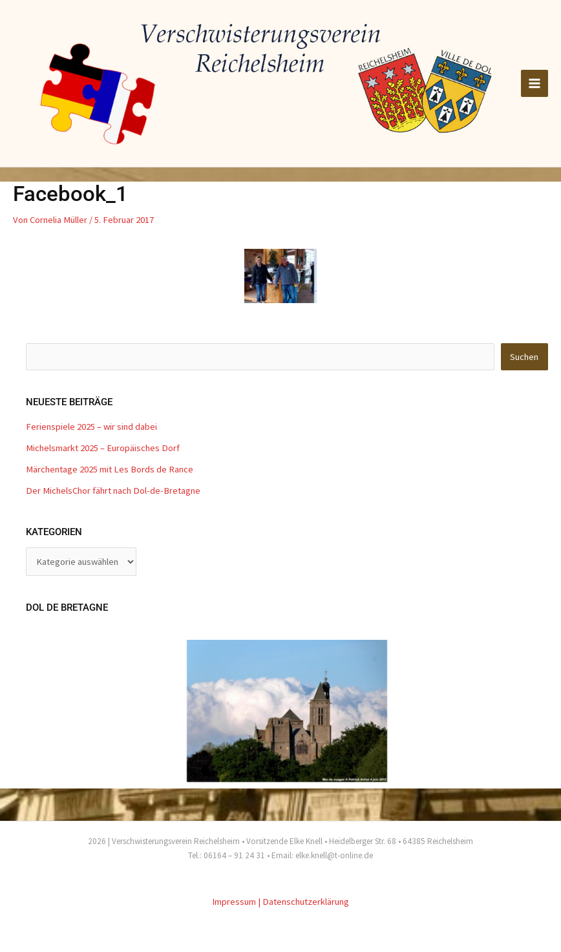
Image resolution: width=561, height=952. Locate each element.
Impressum (234, 901)
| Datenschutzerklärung (303, 901)
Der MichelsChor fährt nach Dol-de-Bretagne (113, 490)
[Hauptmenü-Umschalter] (534, 83)
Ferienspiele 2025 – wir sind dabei (91, 426)
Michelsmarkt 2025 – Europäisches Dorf (103, 448)
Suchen (524, 357)
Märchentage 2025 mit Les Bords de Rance (109, 469)
